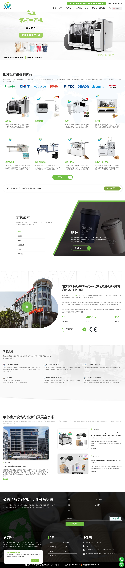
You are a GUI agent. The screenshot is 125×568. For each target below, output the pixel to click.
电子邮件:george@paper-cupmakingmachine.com (86, 3)
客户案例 (79, 8)
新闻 (93, 8)
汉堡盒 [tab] (20, 236)
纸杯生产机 (31, 21)
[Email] (108, 499)
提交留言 (75, 524)
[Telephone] (79, 505)
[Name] (79, 499)
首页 (54, 8)
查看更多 (64, 177)
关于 (60, 8)
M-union (62, 565)
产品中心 (69, 8)
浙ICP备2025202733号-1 (72, 565)
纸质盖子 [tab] (21, 245)
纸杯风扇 (53, 556)
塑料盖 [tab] (20, 240)
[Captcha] (88, 518)
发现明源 (76, 329)
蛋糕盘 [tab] (20, 253)
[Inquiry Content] (94, 512)
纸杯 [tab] (19, 231)
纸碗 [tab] (19, 249)
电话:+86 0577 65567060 (93, 542)
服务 (86, 8)
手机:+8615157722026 (115, 3)
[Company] (108, 505)
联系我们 (102, 8)
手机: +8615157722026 (92, 546)
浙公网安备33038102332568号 (90, 565)
